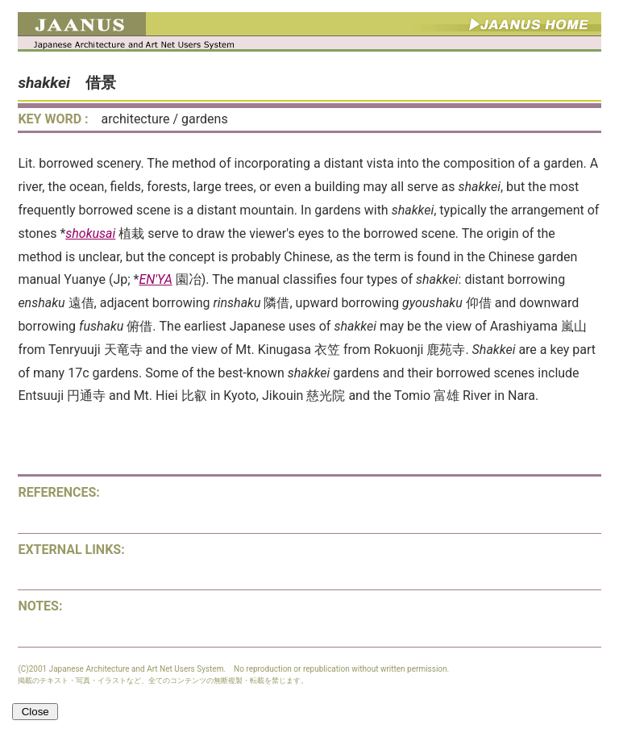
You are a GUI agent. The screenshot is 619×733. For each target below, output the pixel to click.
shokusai (90, 233)
